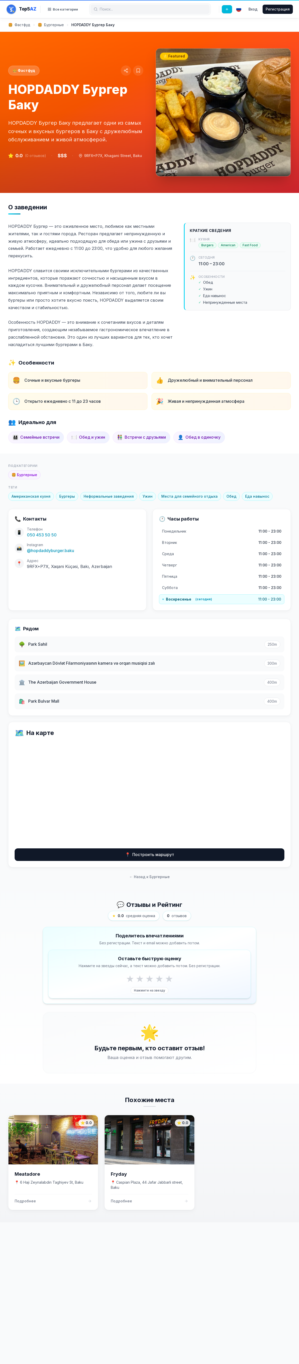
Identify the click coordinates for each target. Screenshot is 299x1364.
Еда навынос (257, 496)
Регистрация (278, 9)
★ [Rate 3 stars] (149, 979)
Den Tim (171, 171)
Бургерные (24, 475)
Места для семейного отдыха (189, 496)
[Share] (126, 70)
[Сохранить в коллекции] (138, 70)
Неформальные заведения (109, 496)
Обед (231, 496)
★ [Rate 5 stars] (169, 979)
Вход (252, 9)
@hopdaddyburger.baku (50, 550)
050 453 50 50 (42, 534)
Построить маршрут (149, 854)
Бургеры (67, 496)
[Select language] (239, 9)
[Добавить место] (227, 9)
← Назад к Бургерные (149, 877)
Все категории (63, 9)
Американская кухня (31, 496)
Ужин (148, 496)
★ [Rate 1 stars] (130, 979)
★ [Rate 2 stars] (140, 979)
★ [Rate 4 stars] (159, 979)
